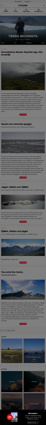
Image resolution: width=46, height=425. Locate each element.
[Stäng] (44, 411)
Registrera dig (32, 422)
